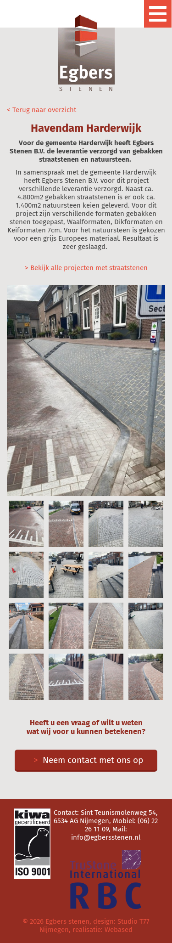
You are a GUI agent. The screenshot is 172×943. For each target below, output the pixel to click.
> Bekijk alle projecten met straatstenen (86, 268)
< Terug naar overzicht (41, 110)
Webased (119, 930)
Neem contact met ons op (86, 760)
